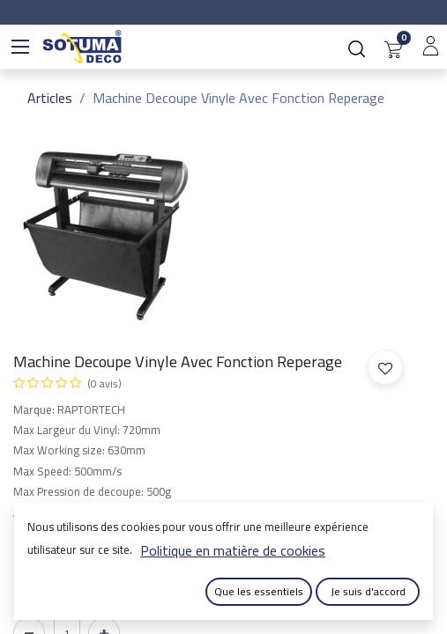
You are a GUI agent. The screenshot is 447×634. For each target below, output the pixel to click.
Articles (49, 98)
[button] (385, 367)
